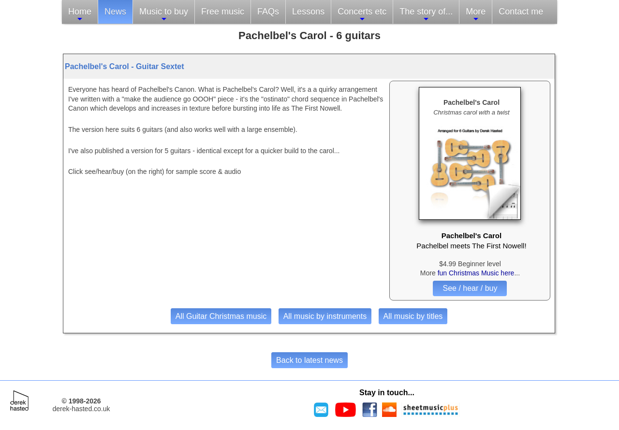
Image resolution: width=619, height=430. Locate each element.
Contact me (521, 11)
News (115, 11)
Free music (222, 11)
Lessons (308, 11)
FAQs (268, 11)
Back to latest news (309, 360)
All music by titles (413, 316)
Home (79, 15)
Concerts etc (362, 15)
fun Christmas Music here (476, 273)
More (476, 15)
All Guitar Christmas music (221, 316)
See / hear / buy (469, 288)
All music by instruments (325, 316)
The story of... (426, 15)
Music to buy (163, 15)
